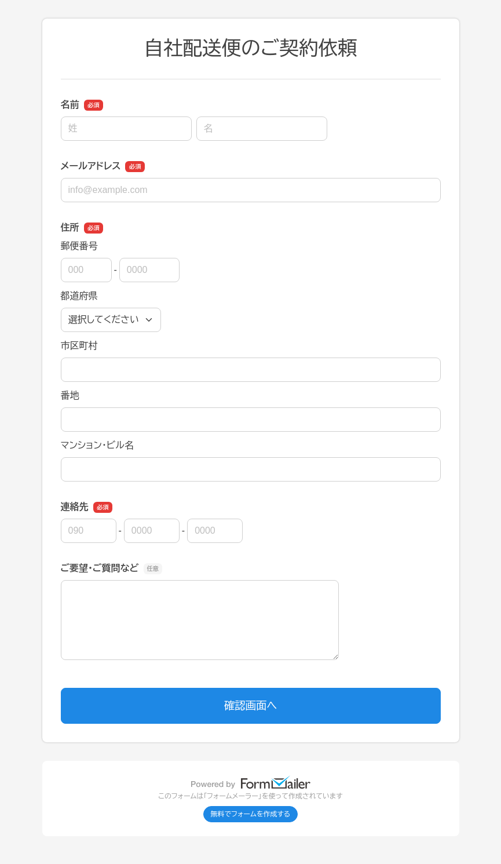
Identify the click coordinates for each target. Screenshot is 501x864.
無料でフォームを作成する (251, 814)
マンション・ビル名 (97, 445)
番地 (70, 395)
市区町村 (79, 346)
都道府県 (79, 296)
